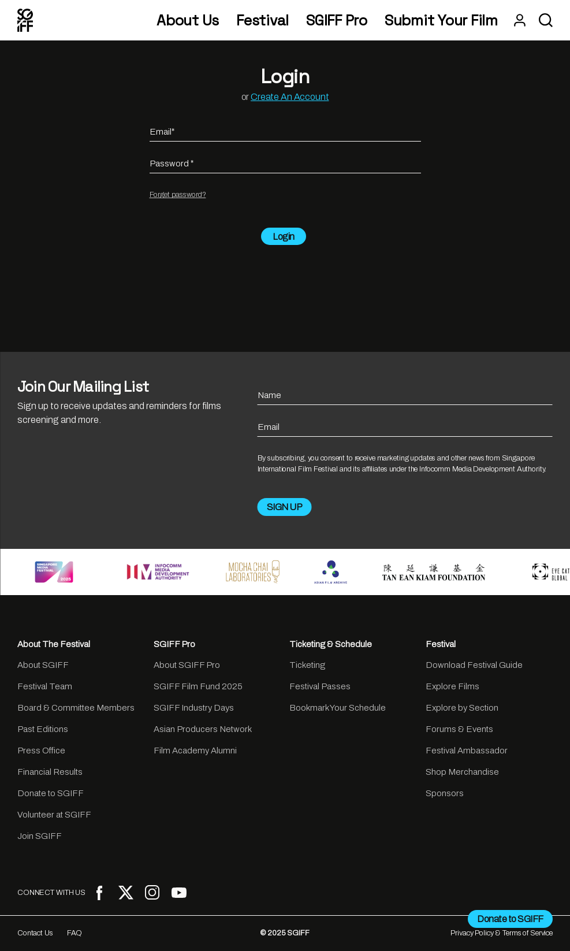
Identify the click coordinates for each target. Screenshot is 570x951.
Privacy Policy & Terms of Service (501, 933)
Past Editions (42, 729)
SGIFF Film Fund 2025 (198, 686)
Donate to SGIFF (50, 793)
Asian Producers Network (203, 729)
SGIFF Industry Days (194, 707)
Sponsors (445, 793)
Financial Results (50, 772)
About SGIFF (43, 665)
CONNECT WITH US (51, 893)
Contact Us (35, 933)
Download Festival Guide (474, 665)
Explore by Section (462, 707)
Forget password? (178, 195)
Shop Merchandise (462, 772)
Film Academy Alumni (195, 750)
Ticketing (307, 665)
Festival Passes (320, 686)
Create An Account (290, 97)
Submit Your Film (441, 20)
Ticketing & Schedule (330, 644)
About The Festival (53, 644)
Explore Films (452, 686)
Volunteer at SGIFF (54, 814)
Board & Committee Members (76, 707)
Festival (262, 20)
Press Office (41, 750)
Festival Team (44, 686)
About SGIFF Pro (187, 665)
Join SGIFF (39, 836)
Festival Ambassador (467, 750)
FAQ (75, 933)
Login (284, 237)
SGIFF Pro (336, 20)
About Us (188, 20)
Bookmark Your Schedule (337, 707)
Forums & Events (459, 729)
